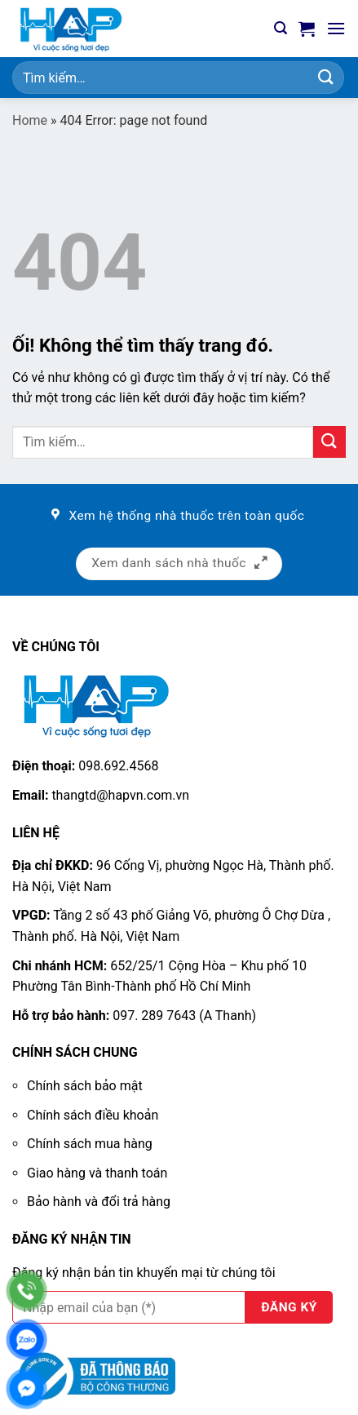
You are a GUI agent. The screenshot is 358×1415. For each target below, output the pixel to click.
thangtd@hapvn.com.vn (120, 795)
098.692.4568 (118, 766)
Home (29, 120)
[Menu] (336, 28)
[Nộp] (326, 77)
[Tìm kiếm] (280, 28)
